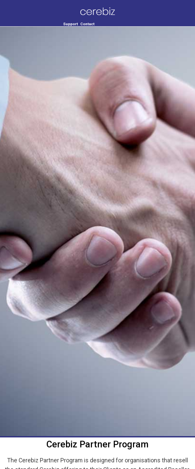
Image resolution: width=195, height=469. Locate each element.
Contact (87, 24)
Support (70, 24)
